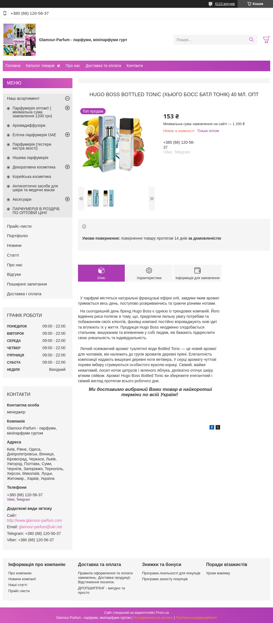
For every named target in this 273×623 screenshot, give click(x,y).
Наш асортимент (23, 98)
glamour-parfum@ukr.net (40, 527)
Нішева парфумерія (30, 157)
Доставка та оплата (103, 65)
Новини (14, 245)
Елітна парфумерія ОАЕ (34, 135)
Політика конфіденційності (196, 618)
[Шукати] (251, 40)
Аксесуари (22, 199)
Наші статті (17, 585)
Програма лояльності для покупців (171, 573)
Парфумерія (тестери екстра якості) (32, 146)
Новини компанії (22, 579)
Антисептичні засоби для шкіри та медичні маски (35, 188)
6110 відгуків (225, 4)
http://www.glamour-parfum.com (34, 520)
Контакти (134, 65)
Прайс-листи (19, 226)
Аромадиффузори (29, 125)
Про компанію (20, 573)
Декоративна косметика (34, 167)
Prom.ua (162, 613)
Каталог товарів (40, 65)
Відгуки (14, 274)
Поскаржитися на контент (153, 618)
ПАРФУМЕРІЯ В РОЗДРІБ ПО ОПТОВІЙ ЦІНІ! (36, 211)
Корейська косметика (32, 176)
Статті (13, 255)
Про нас (72, 65)
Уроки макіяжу (218, 573)
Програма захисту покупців (164, 579)
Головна (13, 65)
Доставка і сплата (24, 293)
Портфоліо (17, 235)
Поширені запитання (27, 284)
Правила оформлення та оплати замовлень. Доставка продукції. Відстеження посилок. (105, 577)
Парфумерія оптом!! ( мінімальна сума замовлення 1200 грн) (32, 112)
